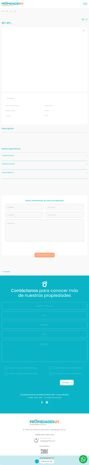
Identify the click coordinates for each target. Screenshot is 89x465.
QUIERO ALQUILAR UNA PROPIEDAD (23, 368)
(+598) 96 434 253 (53, 398)
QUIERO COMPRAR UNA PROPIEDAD (23, 374)
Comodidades (44, 156)
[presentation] (44, 247)
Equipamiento (44, 173)
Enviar (67, 382)
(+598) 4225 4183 (35, 398)
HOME (4, 11)
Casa (12, 11)
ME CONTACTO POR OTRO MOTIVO (67, 374)
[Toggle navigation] (85, 4)
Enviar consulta (45, 255)
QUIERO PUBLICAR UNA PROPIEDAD (67, 368)
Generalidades (44, 164)
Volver (6, 272)
